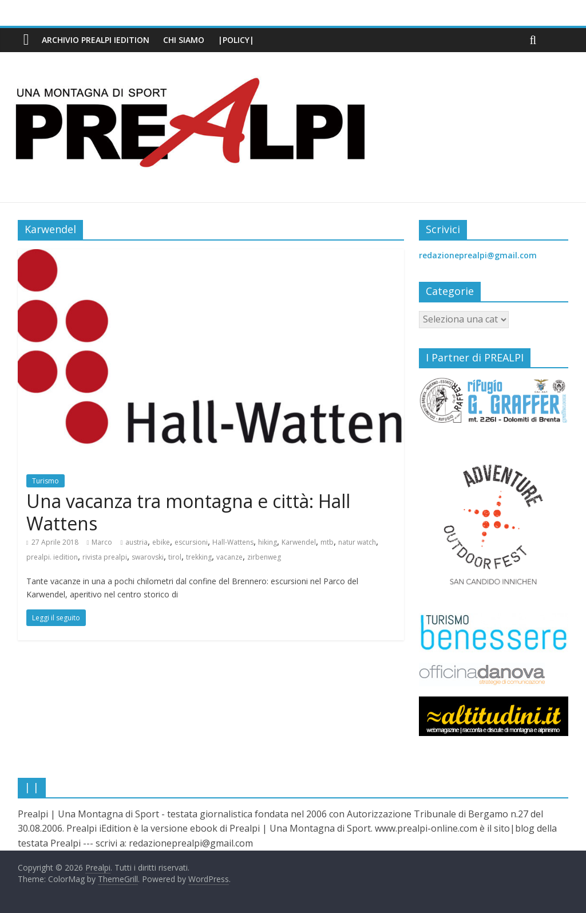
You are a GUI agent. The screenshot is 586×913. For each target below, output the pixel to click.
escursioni (191, 542)
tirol (174, 557)
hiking (267, 542)
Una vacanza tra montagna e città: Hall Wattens (188, 512)
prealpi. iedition (52, 557)
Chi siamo (183, 39)
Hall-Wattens (233, 542)
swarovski (148, 557)
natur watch (357, 542)
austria (136, 542)
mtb (327, 542)
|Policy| (236, 39)
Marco (102, 542)
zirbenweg (264, 557)
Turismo (45, 481)
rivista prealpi (104, 557)
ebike (161, 542)
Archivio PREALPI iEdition (95, 39)
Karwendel (299, 542)
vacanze (229, 557)
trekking (199, 557)
